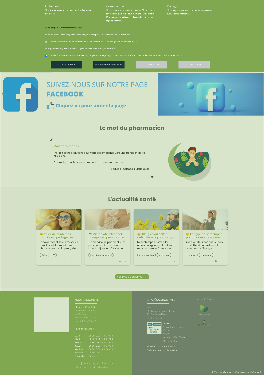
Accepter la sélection (110, 65)
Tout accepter (66, 65)
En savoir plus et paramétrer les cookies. (64, 27)
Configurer (197, 65)
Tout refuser (154, 65)
